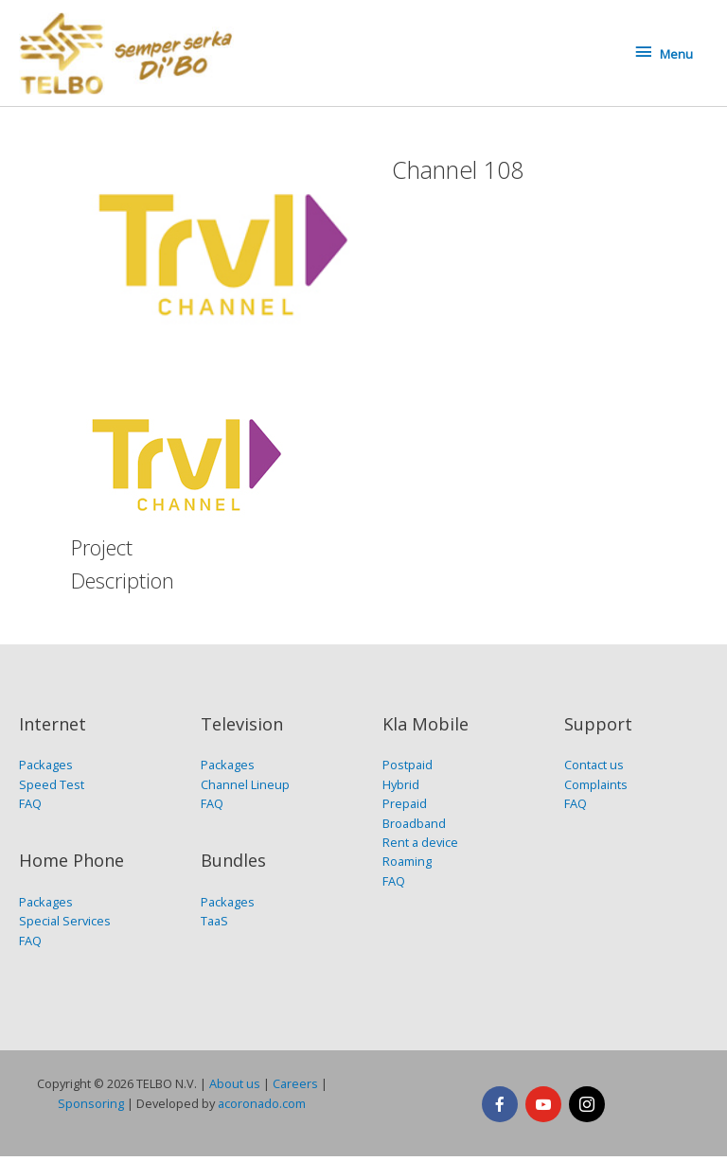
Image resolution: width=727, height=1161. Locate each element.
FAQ (30, 808)
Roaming (407, 866)
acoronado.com (262, 1108)
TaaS (214, 925)
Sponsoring (91, 1108)
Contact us (594, 769)
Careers (295, 1088)
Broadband (414, 827)
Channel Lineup (245, 789)
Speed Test (51, 789)
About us (234, 1088)
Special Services (65, 925)
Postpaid (407, 769)
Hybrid (400, 789)
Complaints (596, 789)
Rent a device (420, 846)
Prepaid (404, 808)
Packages (46, 769)
